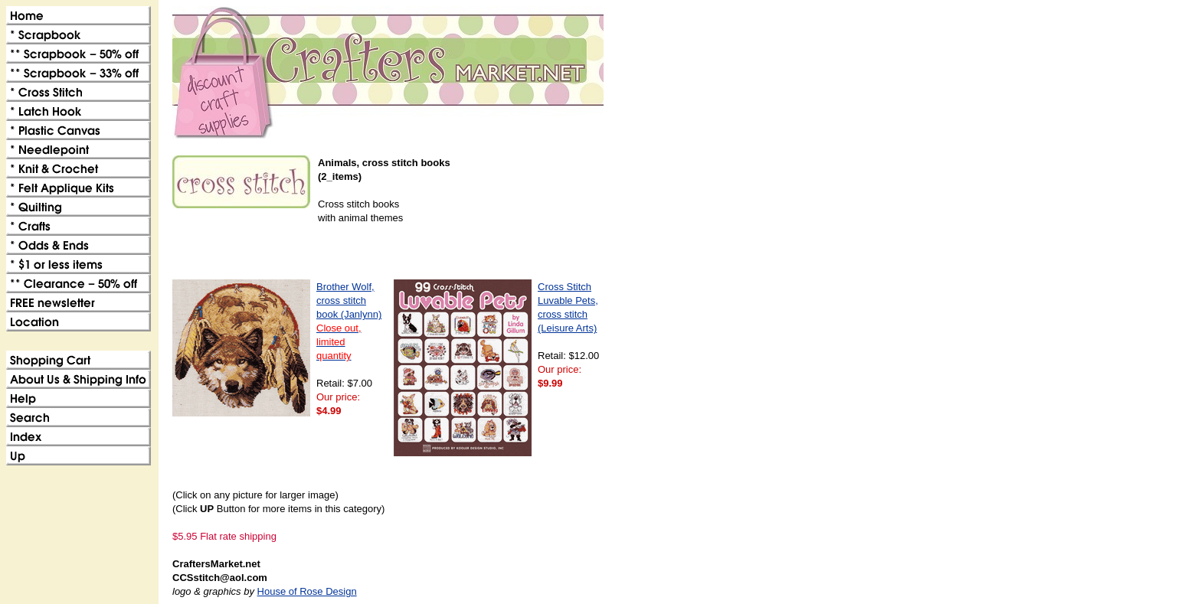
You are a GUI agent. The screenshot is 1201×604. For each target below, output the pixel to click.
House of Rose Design (307, 591)
